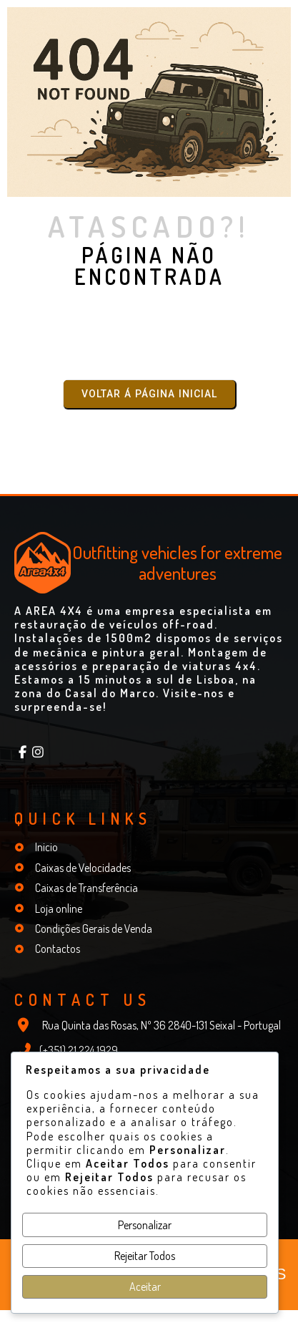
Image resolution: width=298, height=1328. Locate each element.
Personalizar (145, 1225)
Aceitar (145, 1286)
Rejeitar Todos (144, 1256)
